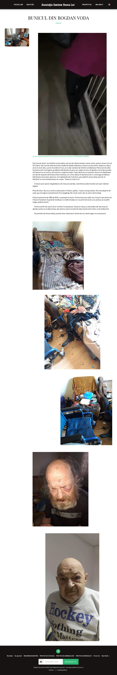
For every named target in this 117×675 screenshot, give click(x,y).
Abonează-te (70, 662)
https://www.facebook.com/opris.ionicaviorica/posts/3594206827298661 (72, 95)
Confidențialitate (62, 670)
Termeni (51, 670)
